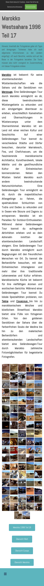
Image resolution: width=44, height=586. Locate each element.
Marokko (6, 75)
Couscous (22, 301)
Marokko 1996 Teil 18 (22, 527)
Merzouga (7, 92)
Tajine (5, 301)
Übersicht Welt (22, 539)
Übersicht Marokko (22, 562)
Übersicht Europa (22, 550)
